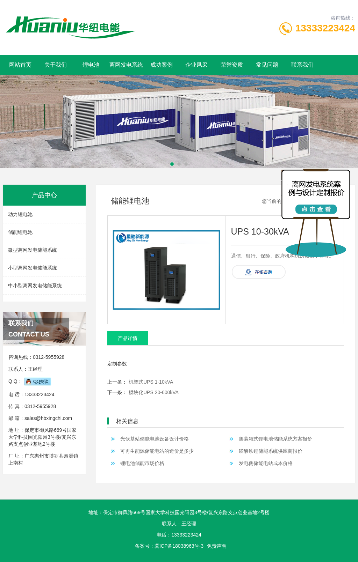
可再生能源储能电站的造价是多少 (155, 451)
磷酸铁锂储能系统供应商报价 (268, 451)
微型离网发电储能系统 (32, 250)
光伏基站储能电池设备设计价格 (153, 439)
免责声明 (217, 546)
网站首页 (20, 65)
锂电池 (91, 65)
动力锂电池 (20, 214)
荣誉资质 (232, 65)
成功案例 (161, 65)
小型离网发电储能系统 (32, 268)
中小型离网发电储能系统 (35, 285)
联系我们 (302, 65)
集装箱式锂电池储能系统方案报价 (273, 439)
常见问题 (267, 65)
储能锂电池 (20, 232)
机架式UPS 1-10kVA (151, 382)
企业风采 (196, 65)
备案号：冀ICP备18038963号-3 (169, 546)
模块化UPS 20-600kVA (154, 392)
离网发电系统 (126, 65)
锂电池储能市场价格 (140, 463)
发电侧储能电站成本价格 (264, 463)
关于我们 (55, 65)
